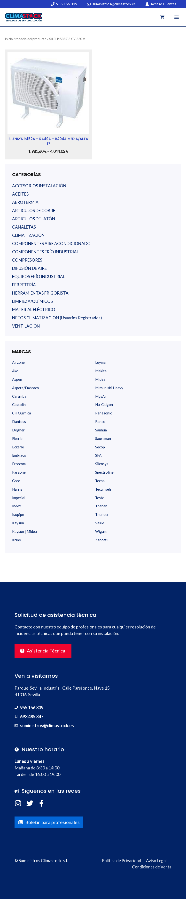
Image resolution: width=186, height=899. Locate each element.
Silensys (101, 464)
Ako (15, 371)
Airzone (18, 362)
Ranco (100, 421)
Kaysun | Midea (24, 531)
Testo (99, 497)
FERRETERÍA (24, 284)
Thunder (102, 514)
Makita (101, 371)
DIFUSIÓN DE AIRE (29, 268)
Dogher (18, 430)
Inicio (9, 39)
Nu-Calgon (104, 404)
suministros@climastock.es (47, 725)
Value (99, 523)
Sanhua (101, 430)
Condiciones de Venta (151, 866)
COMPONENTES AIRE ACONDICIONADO (51, 243)
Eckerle (18, 447)
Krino (16, 540)
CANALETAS (24, 227)
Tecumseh (103, 489)
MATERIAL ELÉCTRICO (33, 309)
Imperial (18, 497)
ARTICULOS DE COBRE (33, 210)
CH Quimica (21, 413)
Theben (101, 506)
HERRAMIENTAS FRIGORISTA (40, 293)
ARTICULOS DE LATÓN (33, 218)
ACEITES (20, 194)
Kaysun (18, 523)
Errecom (19, 464)
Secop (100, 447)
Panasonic (103, 413)
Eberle (17, 438)
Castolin (19, 404)
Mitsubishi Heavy (109, 388)
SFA (98, 455)
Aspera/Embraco (25, 388)
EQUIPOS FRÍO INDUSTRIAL (38, 276)
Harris (17, 489)
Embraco (19, 455)
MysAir (101, 396)
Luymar (101, 362)
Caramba (19, 396)
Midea (100, 379)
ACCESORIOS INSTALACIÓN (39, 185)
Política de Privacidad (121, 860)
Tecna (100, 480)
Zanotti (101, 540)
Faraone (19, 472)
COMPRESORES (27, 260)
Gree (16, 480)
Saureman (103, 438)
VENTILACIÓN (26, 326)
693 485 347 (31, 716)
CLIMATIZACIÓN (28, 235)
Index (16, 506)
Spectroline (104, 472)
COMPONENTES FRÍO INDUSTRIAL (45, 251)
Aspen (17, 379)
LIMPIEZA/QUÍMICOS (32, 301)
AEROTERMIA (25, 202)
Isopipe (18, 514)
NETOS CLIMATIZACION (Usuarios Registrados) (57, 317)
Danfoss (19, 421)
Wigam (101, 531)
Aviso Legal (156, 860)
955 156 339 (31, 707)
